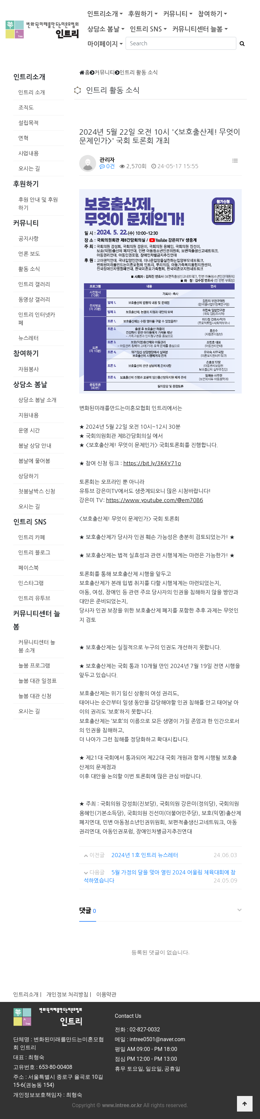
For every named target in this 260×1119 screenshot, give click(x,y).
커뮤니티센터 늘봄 (197, 29)
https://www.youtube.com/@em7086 (154, 500)
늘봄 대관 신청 (34, 696)
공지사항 (28, 238)
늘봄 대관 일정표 (37, 681)
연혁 (23, 138)
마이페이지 (102, 44)
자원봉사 (28, 369)
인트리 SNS (146, 29)
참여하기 (210, 14)
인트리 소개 (31, 92)
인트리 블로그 (34, 552)
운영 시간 (29, 430)
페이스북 (28, 567)
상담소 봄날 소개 (37, 400)
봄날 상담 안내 (34, 445)
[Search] (181, 43)
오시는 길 (29, 168)
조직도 (26, 107)
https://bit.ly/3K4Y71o (152, 463)
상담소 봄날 (103, 29)
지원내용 (28, 415)
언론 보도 (29, 253)
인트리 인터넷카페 (36, 319)
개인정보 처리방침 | (68, 994)
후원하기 (140, 14)
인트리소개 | (27, 994)
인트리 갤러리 (34, 284)
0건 (107, 166)
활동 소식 (29, 269)
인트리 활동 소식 (139, 72)
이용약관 (106, 994)
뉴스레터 (28, 338)
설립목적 (28, 123)
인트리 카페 (31, 537)
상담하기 (28, 476)
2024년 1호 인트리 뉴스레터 (144, 855)
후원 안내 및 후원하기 (38, 203)
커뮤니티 (175, 14)
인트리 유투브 (34, 598)
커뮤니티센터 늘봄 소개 (36, 646)
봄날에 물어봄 (34, 461)
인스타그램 (31, 583)
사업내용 (28, 153)
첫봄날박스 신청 (36, 491)
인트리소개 (102, 14)
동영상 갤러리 (34, 299)
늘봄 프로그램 (34, 665)
